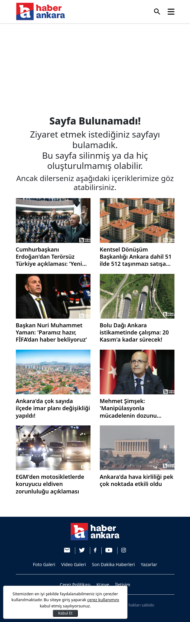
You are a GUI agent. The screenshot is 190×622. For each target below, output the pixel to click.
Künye (102, 585)
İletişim (122, 585)
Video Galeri (73, 564)
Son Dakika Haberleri (113, 564)
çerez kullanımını (103, 599)
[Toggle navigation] (171, 11)
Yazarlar (149, 564)
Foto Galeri (44, 564)
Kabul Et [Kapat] (65, 613)
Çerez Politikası (75, 585)
